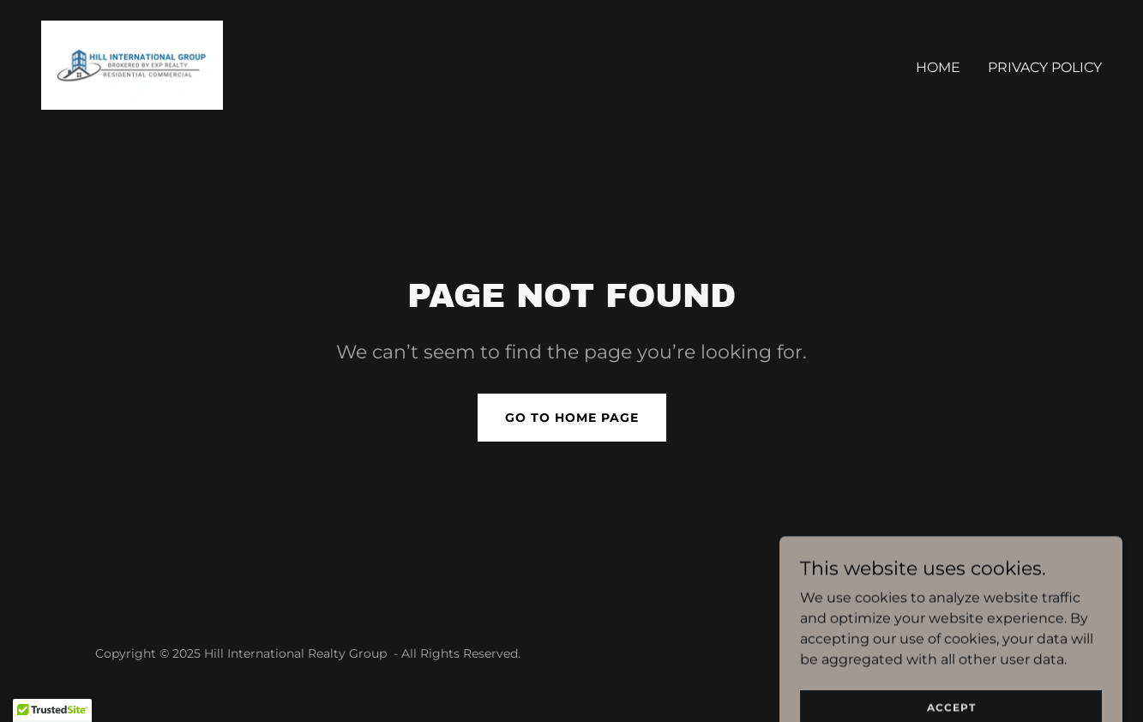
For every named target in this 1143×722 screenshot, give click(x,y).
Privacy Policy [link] (1045, 67)
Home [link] (938, 67)
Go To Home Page (572, 417)
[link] (132, 64)
